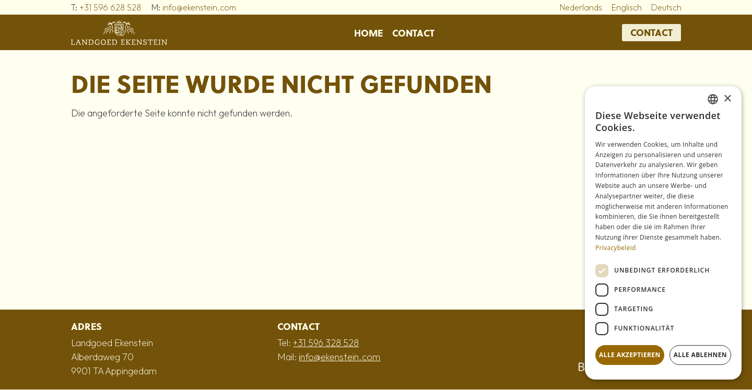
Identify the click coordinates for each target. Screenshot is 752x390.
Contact (413, 33)
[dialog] (663, 233)
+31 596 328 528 (326, 343)
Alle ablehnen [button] (700, 354)
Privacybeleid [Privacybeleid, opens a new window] (615, 247)
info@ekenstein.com (199, 7)
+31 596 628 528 (110, 7)
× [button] (727, 99)
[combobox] (713, 99)
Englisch (627, 7)
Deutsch (666, 7)
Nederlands (581, 7)
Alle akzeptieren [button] (630, 354)
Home (368, 33)
